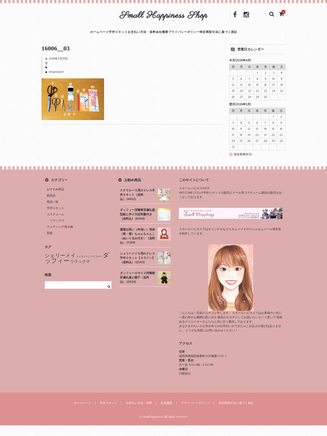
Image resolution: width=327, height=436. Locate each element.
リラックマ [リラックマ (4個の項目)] (80, 272)
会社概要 (165, 37)
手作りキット (102, 37)
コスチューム (55, 225)
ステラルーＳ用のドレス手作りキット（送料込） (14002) (137, 205)
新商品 (51, 206)
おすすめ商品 (55, 200)
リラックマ (57, 231)
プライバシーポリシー (197, 37)
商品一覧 (52, 212)
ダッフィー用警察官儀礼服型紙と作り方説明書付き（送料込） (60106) (137, 225)
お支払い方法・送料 (136, 37)
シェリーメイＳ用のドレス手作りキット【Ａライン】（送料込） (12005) (137, 269)
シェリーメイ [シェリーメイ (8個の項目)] (60, 266)
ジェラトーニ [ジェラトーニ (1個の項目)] (83, 267)
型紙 (50, 244)
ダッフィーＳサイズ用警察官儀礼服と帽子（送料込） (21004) (137, 288)
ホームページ (73, 37)
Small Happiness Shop (164, 16)
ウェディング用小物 (60, 237)
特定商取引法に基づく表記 (242, 37)
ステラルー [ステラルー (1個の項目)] (96, 267)
